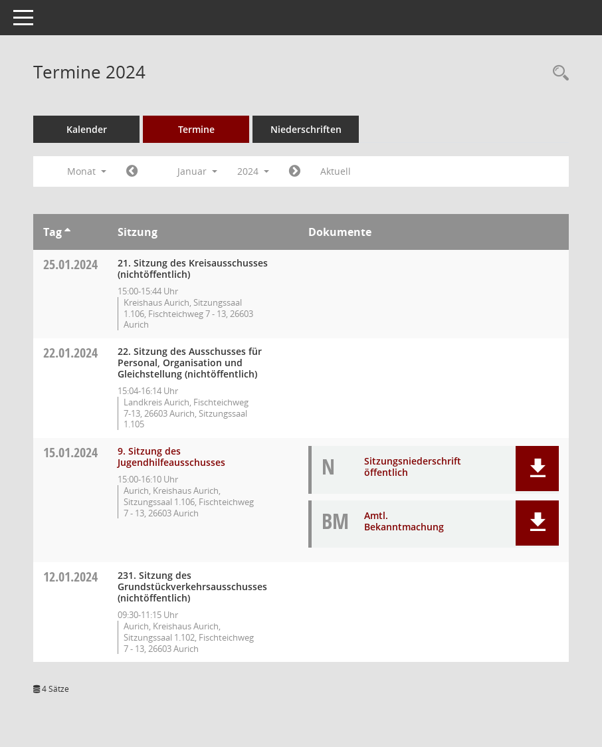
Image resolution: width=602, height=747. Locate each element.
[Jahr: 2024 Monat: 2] (294, 171)
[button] (537, 468)
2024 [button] (253, 171)
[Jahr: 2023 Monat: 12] (132, 171)
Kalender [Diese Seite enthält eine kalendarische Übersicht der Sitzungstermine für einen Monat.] (86, 129)
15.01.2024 (70, 452)
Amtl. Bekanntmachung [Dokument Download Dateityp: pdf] (404, 521)
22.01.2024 (70, 353)
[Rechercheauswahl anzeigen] (557, 73)
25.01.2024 (70, 264)
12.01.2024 (70, 577)
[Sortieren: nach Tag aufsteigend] (67, 232)
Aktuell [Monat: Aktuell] (335, 171)
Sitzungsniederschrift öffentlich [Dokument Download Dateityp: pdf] (412, 467)
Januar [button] (197, 171)
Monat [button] (86, 171)
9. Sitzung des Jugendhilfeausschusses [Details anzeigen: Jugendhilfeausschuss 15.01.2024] (171, 457)
